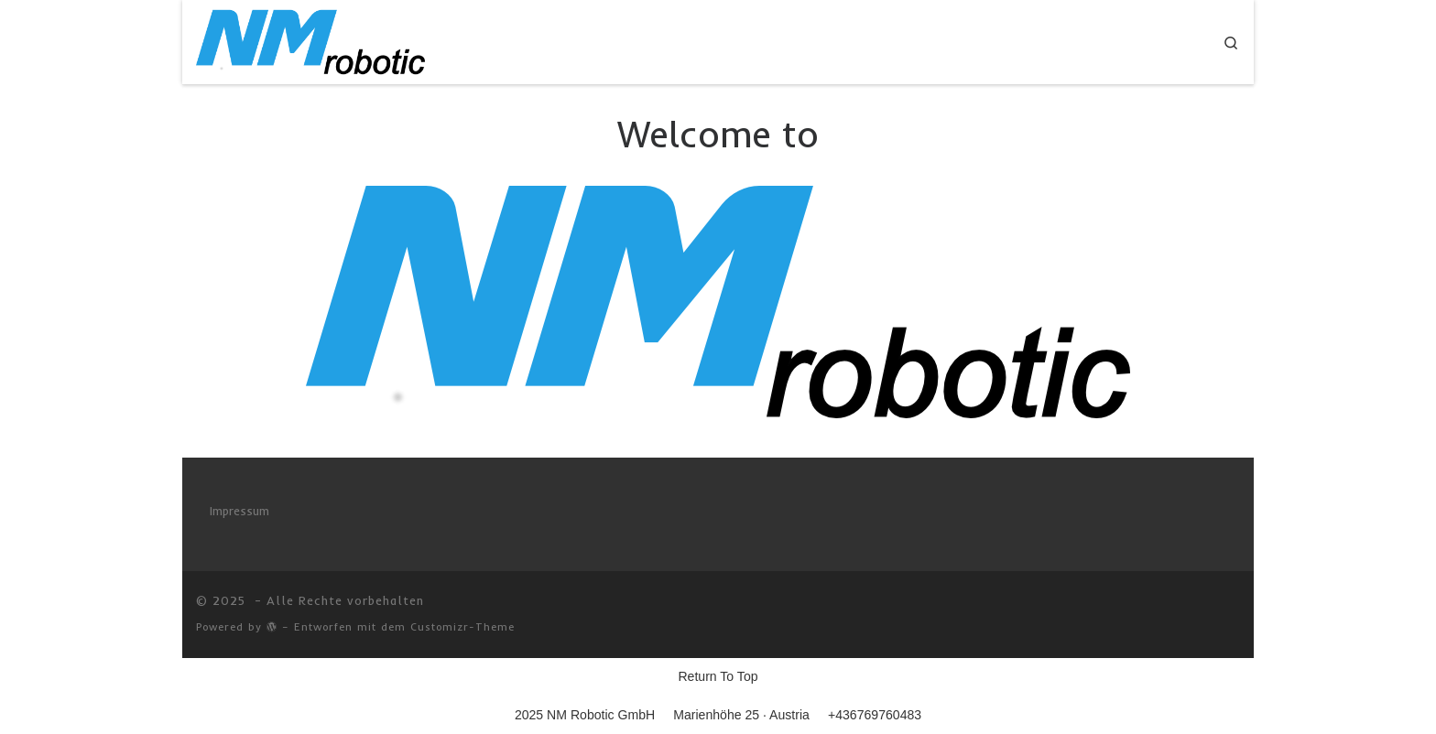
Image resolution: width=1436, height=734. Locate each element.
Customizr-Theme (462, 627)
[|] (310, 39)
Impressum (239, 510)
